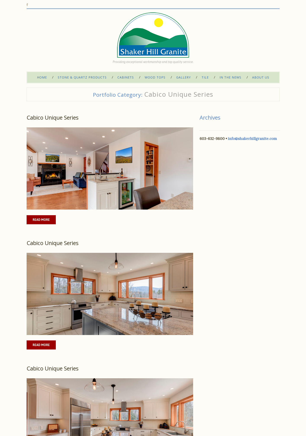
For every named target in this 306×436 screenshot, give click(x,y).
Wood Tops (155, 77)
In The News (230, 77)
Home (42, 77)
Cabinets (125, 77)
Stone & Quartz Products (82, 77)
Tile (205, 77)
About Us (260, 77)
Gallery (183, 77)
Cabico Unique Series (53, 117)
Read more (41, 219)
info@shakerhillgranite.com (252, 138)
